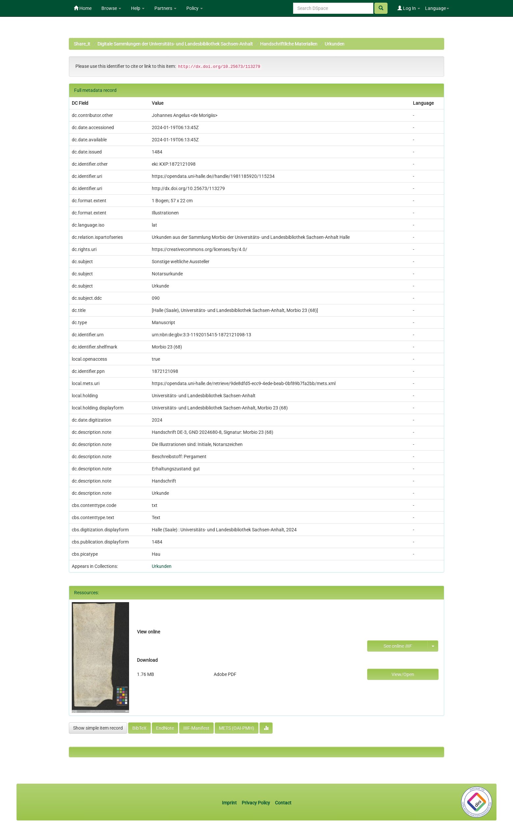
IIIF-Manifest (196, 728)
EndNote (165, 728)
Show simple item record (98, 728)
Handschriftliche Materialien (288, 43)
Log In (408, 8)
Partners (165, 8)
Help (138, 8)
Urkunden (334, 43)
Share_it (82, 43)
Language (437, 8)
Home (83, 8)
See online (398, 646)
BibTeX (139, 728)
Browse (111, 8)
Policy (194, 8)
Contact (283, 802)
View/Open (403, 674)
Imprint (230, 802)
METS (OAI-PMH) (236, 728)
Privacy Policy (256, 802)
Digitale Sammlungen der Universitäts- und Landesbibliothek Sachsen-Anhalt (175, 43)
